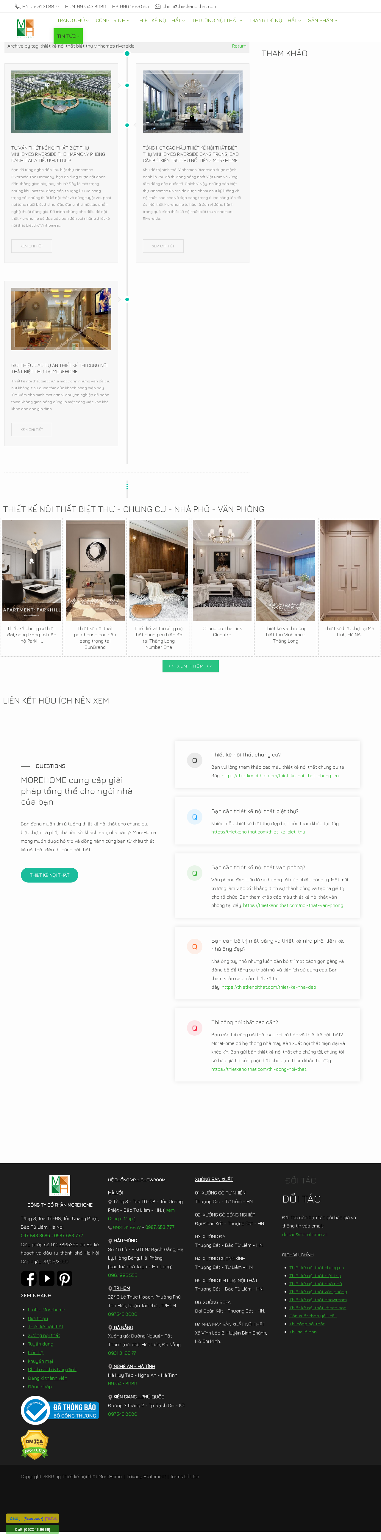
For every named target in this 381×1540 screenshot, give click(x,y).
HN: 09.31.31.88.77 (37, 6)
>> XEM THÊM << (190, 665)
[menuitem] (73, 20)
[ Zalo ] (13, 1518)
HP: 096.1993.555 (130, 6)
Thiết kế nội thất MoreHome (92, 1484)
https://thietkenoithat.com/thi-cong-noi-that (258, 1073)
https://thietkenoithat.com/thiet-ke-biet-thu (258, 836)
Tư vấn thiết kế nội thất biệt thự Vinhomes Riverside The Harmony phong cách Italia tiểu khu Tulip (58, 154)
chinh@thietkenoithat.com (186, 6)
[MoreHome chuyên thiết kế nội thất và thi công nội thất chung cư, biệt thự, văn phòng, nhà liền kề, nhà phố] (25, 28)
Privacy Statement (146, 1484)
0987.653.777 (68, 1243)
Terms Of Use (184, 1484)
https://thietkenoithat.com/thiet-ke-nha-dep (269, 991)
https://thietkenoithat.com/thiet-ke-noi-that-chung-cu (280, 779)
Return (239, 45)
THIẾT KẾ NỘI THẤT (49, 879)
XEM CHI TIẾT (32, 246)
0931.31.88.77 (124, 1235)
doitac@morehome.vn (304, 1242)
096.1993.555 (122, 1283)
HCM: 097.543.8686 (85, 6)
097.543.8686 (35, 1243)
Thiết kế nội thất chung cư (316, 1275)
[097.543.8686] (37, 1529)
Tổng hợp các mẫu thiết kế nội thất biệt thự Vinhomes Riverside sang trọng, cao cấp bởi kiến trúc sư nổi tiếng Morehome (191, 154)
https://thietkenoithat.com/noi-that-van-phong (293, 909)
